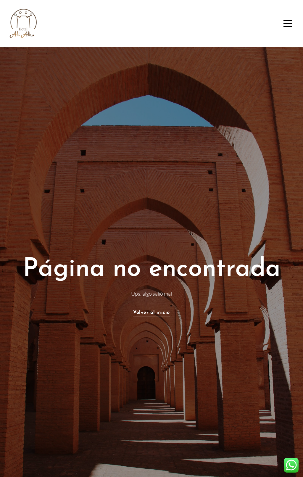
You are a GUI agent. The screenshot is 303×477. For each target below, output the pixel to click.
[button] (287, 24)
